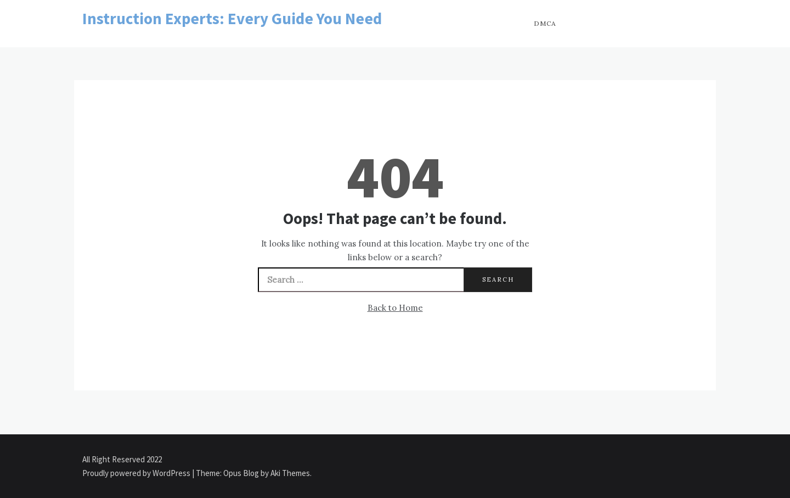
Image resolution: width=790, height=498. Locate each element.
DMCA (545, 23)
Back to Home (395, 308)
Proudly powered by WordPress (137, 473)
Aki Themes (290, 473)
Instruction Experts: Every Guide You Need (232, 18)
